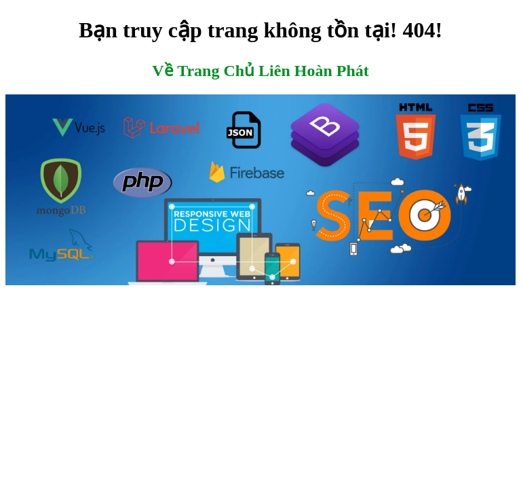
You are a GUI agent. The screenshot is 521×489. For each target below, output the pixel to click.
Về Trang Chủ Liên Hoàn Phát (260, 70)
